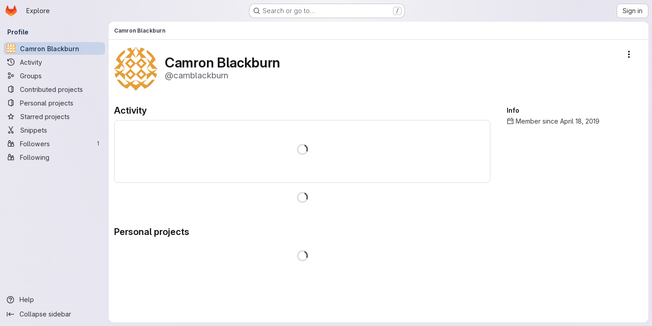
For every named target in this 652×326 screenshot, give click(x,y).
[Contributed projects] (54, 89)
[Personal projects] (54, 102)
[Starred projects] (54, 116)
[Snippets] (54, 130)
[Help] (54, 299)
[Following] (54, 157)
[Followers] (54, 143)
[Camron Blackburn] (54, 48)
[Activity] (54, 62)
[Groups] (54, 75)
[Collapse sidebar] (54, 314)
